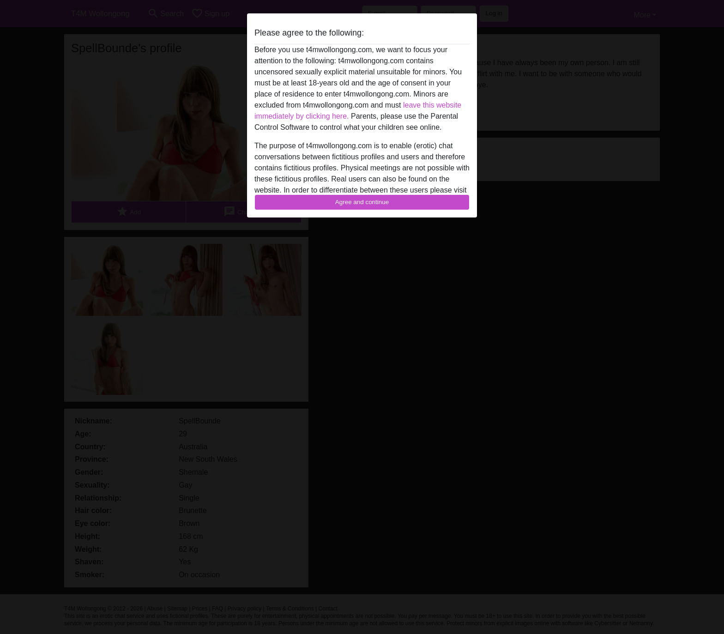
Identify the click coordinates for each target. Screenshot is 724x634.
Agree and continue (362, 202)
